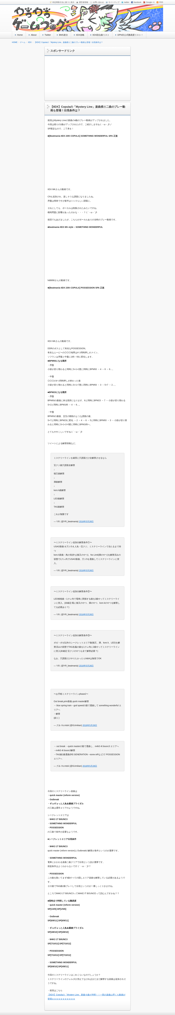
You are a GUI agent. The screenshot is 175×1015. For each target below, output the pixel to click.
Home (20, 35)
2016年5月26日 (86, 521)
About (33, 35)
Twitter (48, 35)
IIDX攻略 (80, 35)
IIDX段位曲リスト (100, 35)
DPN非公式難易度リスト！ (130, 35)
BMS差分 (63, 35)
